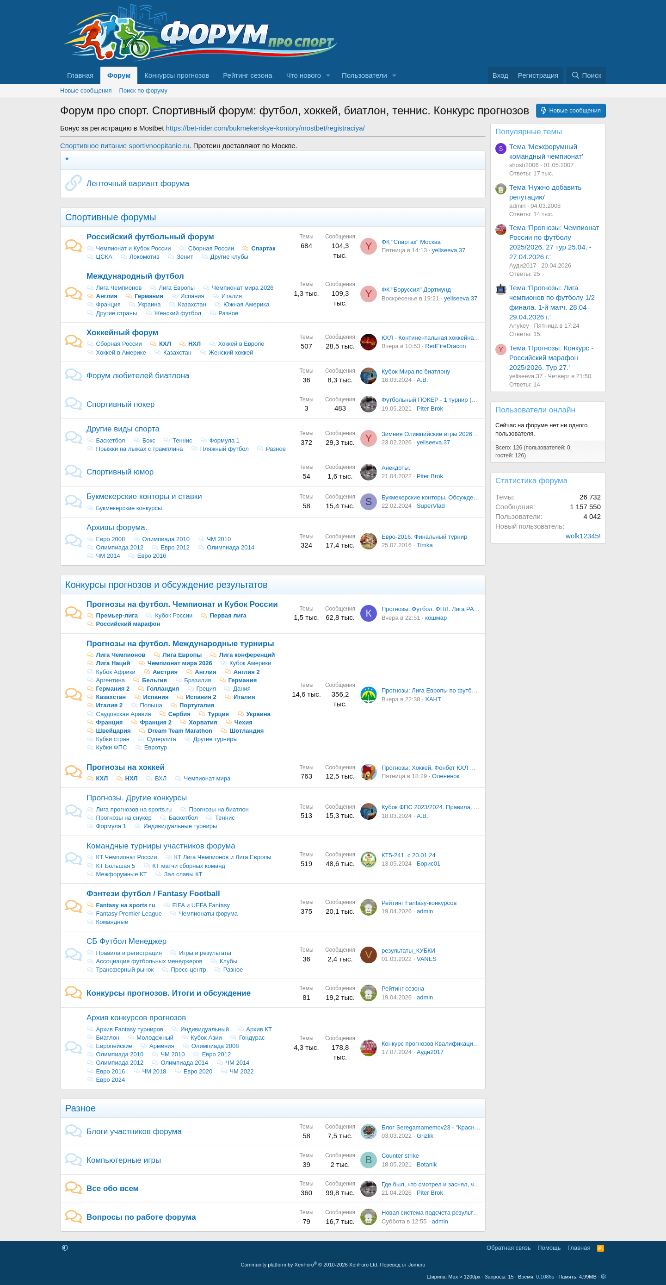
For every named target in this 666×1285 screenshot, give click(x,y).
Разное (224, 313)
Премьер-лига (112, 615)
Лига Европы (172, 287)
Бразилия (193, 680)
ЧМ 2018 (149, 1071)
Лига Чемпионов (114, 287)
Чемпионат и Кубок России (128, 248)
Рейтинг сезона (247, 75)
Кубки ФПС (106, 747)
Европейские (109, 1045)
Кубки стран (108, 739)
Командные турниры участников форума (160, 846)
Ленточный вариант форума (137, 183)
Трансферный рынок (120, 969)
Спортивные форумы (110, 217)
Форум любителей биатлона (137, 375)
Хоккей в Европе (237, 343)
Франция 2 (151, 722)
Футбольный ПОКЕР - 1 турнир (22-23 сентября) (449, 399)
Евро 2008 (105, 539)
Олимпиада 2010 (161, 539)
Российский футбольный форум (150, 236)
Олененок (445, 776)
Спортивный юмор (120, 472)
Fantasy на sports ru (120, 905)
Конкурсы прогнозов (176, 75)
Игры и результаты (200, 952)
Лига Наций (108, 663)
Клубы (223, 961)
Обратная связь (509, 1247)
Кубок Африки (111, 671)
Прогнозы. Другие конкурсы (136, 797)
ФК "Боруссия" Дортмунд (416, 289)
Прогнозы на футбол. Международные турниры (180, 643)
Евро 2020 (193, 1071)
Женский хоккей (226, 352)
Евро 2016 (147, 555)
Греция (201, 688)
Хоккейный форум (122, 332)
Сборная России (206, 248)
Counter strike (400, 1155)
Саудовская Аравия (118, 714)
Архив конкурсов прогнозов (136, 1017)
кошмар (436, 617)
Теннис (177, 440)
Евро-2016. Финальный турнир (424, 536)
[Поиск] (586, 75)
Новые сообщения (86, 90)
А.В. (422, 379)
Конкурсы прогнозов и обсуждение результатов (166, 585)
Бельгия (150, 680)
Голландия (158, 688)
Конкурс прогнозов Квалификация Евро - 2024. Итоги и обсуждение (476, 1043)
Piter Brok (430, 408)
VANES (427, 958)
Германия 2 (108, 688)
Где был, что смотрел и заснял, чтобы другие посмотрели (462, 1184)
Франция (103, 304)
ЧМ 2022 (237, 1071)
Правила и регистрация (124, 952)
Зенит (180, 256)
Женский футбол (173, 313)
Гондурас (247, 1037)
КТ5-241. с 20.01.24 (409, 855)
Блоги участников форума (134, 1131)
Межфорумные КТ (116, 874)
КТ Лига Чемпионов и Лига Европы (218, 857)
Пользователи (364, 75)
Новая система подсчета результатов (434, 1212)
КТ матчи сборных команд (184, 865)
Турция (213, 714)
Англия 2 (242, 671)
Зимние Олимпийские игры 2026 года (434, 433)
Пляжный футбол (220, 448)
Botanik (427, 1164)
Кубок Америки (245, 663)
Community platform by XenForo (310, 1264)
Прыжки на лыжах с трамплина (134, 448)
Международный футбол (135, 276)
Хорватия (198, 722)
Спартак (259, 248)
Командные (107, 921)
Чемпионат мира (202, 778)
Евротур (151, 747)
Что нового (303, 75)
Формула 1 (220, 440)
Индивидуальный (200, 1029)
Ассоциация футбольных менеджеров (144, 961)
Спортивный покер (120, 404)
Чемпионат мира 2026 (238, 287)
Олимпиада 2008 (210, 1045)
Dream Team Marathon (175, 730)
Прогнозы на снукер (119, 817)
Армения (157, 1045)
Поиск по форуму (143, 90)
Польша (146, 705)
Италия (227, 296)
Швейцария (108, 730)
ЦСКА (99, 256)
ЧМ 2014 (103, 555)
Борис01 (428, 863)
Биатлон (102, 1037)
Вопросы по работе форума (141, 1217)
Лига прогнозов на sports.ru (129, 809)
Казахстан (187, 304)
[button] (328, 75)
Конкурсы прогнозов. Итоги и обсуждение (168, 993)
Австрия (160, 671)
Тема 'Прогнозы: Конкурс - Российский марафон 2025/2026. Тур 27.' (551, 357)
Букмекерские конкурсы (124, 508)
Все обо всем (112, 1188)
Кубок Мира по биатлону (416, 371)
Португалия (192, 705)
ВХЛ (155, 778)
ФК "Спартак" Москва (411, 241)
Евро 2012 (170, 547)
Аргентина (105, 680)
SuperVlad (431, 505)
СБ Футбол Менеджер (126, 941)
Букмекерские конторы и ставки (144, 496)
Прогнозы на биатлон (214, 809)
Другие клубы (224, 256)
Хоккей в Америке (116, 352)
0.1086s (545, 1276)
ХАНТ (433, 699)
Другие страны (111, 313)
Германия (144, 296)
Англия (101, 296)
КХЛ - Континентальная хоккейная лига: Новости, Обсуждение (469, 337)
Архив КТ (254, 1029)
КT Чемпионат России (121, 857)
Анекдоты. (396, 467)
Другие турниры (211, 739)
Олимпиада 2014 (225, 547)
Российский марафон (123, 623)
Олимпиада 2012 (114, 547)
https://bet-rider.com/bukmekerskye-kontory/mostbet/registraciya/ (265, 128)
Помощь (549, 1247)
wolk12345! (583, 536)
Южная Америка (241, 304)
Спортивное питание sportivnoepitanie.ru (124, 146)
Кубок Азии (201, 1037)
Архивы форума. (116, 527)
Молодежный (150, 1037)
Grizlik (425, 1135)
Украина (145, 304)
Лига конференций (242, 654)
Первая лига (223, 615)
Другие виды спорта (123, 428)
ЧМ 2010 (214, 539)
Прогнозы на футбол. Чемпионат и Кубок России (182, 604)
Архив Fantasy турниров (124, 1029)
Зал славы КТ (178, 874)
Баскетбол (105, 440)
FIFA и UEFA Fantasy (196, 905)
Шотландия (242, 730)
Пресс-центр (183, 969)
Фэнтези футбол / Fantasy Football (153, 893)
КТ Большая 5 (110, 865)
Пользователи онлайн (535, 409)
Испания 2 (196, 696)
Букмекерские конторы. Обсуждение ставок (442, 497)
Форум (118, 75)
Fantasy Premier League (124, 913)
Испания (187, 296)
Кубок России (169, 615)
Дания (237, 688)
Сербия (175, 714)
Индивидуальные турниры (175, 826)
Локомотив (139, 256)
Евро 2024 (105, 1079)
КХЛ (160, 343)
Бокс (144, 440)
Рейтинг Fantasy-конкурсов (419, 902)
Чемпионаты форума (204, 913)
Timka (425, 545)
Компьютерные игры (123, 1160)
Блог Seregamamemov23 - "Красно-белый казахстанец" (459, 1127)
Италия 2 (104, 705)
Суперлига (156, 739)
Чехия (239, 722)
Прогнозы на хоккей (125, 767)
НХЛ (190, 343)
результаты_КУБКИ (408, 950)
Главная (80, 75)
